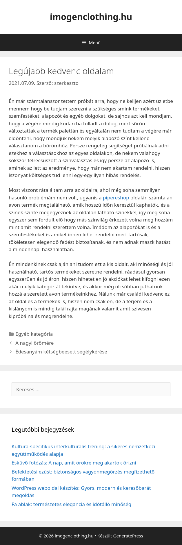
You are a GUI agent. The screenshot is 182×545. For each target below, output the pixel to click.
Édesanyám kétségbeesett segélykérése (61, 351)
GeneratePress (128, 536)
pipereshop (116, 197)
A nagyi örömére (34, 342)
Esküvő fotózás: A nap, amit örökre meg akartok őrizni (74, 462)
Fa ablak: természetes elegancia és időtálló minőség (71, 504)
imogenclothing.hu (91, 17)
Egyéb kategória (34, 333)
